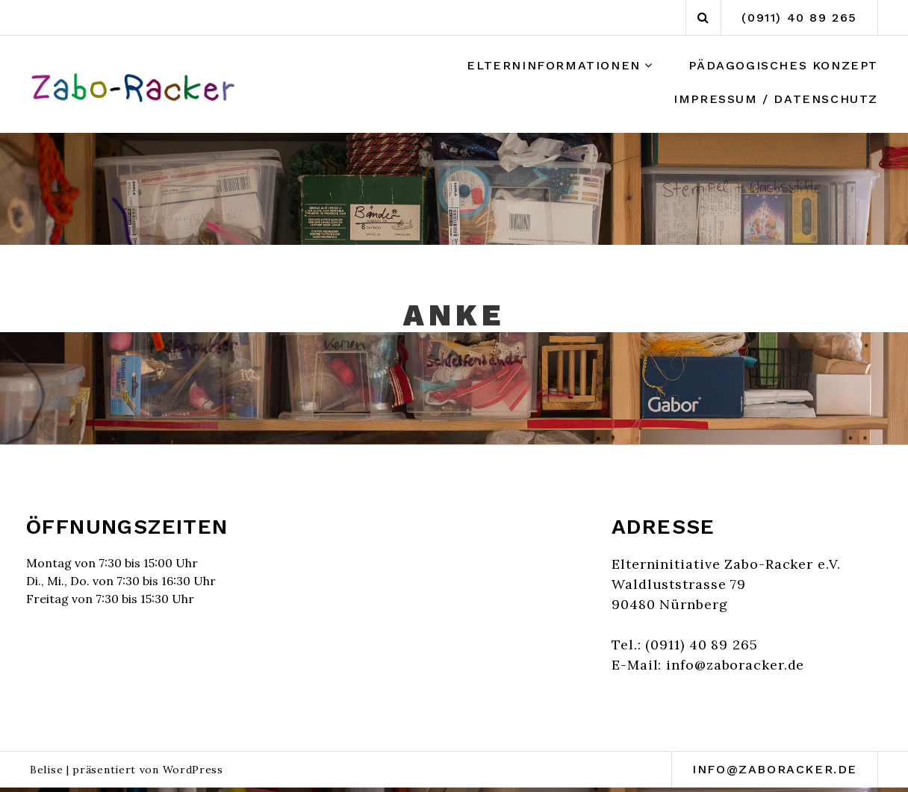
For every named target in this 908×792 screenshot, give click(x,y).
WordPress (193, 769)
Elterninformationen (553, 65)
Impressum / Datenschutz (776, 99)
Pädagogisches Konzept (783, 65)
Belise (46, 769)
